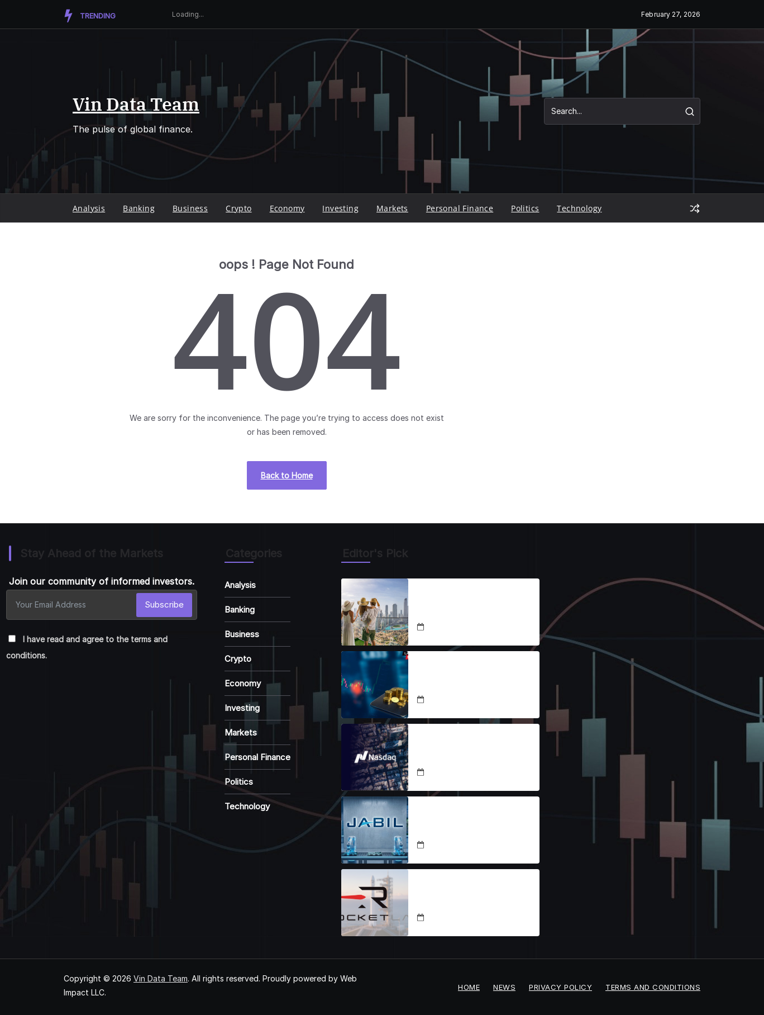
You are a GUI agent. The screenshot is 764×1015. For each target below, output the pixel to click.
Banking (139, 208)
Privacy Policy (560, 987)
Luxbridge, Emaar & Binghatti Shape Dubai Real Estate (474, 605)
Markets (392, 208)
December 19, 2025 (462, 845)
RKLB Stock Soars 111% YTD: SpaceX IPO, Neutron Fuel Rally (477, 896)
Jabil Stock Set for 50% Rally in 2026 (475, 823)
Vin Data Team (136, 104)
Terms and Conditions (652, 987)
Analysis (89, 208)
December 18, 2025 (462, 627)
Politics (525, 208)
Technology (579, 208)
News (504, 987)
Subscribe (164, 604)
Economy (287, 208)
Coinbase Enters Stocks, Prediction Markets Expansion (467, 678)
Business (190, 208)
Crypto (238, 208)
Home (469, 987)
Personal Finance (459, 208)
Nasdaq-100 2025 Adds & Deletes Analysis (469, 750)
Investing (340, 208)
